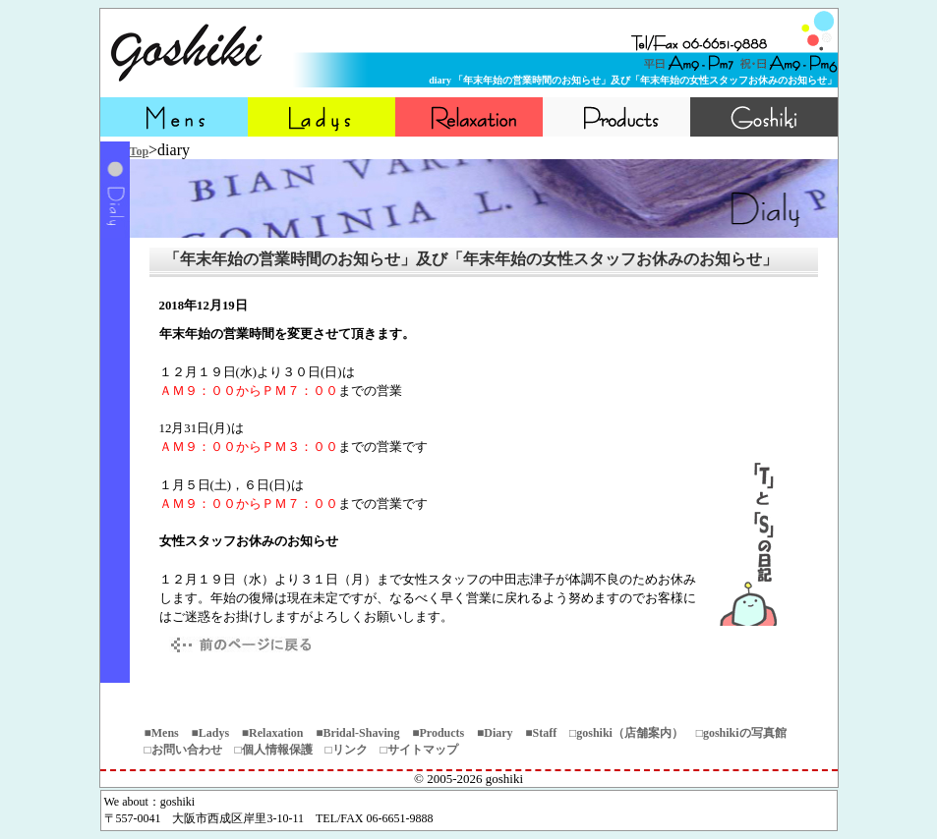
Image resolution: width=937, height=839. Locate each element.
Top (139, 151)
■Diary (495, 733)
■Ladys (211, 733)
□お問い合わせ (183, 749)
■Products (438, 733)
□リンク (346, 749)
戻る (237, 645)
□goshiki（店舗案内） (626, 733)
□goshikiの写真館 (741, 733)
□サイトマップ (419, 749)
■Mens (162, 733)
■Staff (540, 733)
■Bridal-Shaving (357, 733)
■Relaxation (273, 733)
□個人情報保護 (274, 749)
